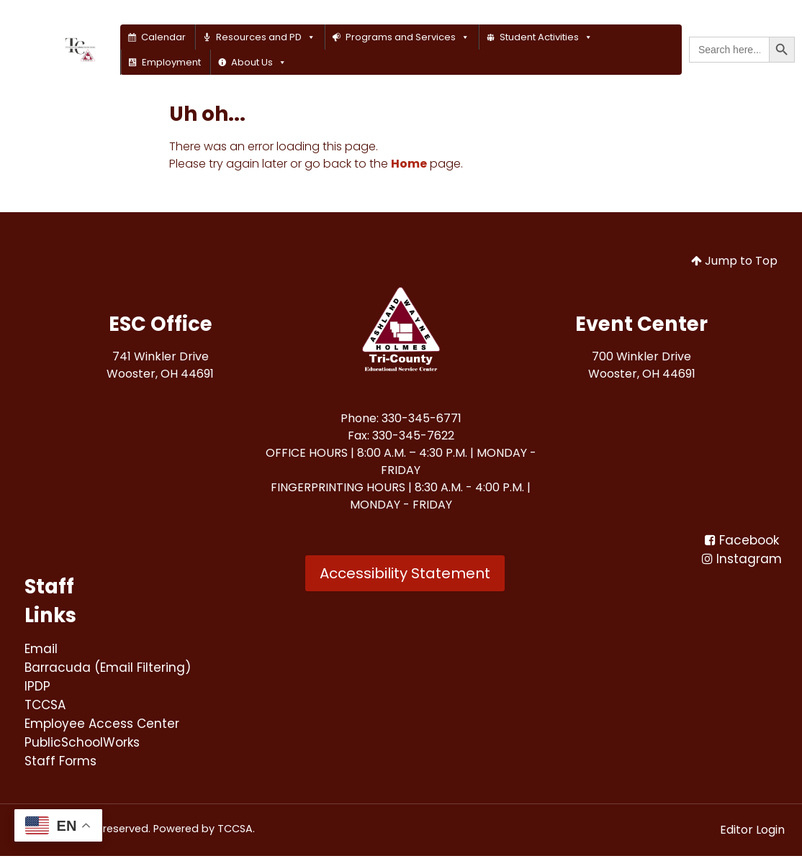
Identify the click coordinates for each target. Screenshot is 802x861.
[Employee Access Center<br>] (107, 727)
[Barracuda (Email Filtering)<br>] (111, 669)
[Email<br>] (41, 649)
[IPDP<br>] (37, 688)
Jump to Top (734, 260)
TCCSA (235, 833)
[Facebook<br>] (741, 541)
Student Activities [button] (546, 37)
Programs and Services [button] (407, 37)
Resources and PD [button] (265, 37)
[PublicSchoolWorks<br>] (85, 746)
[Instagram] (741, 560)
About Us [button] (259, 62)
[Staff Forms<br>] (63, 766)
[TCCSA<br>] (46, 707)
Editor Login (752, 834)
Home (409, 163)
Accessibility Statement (405, 573)
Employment (171, 62)
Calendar (163, 37)
